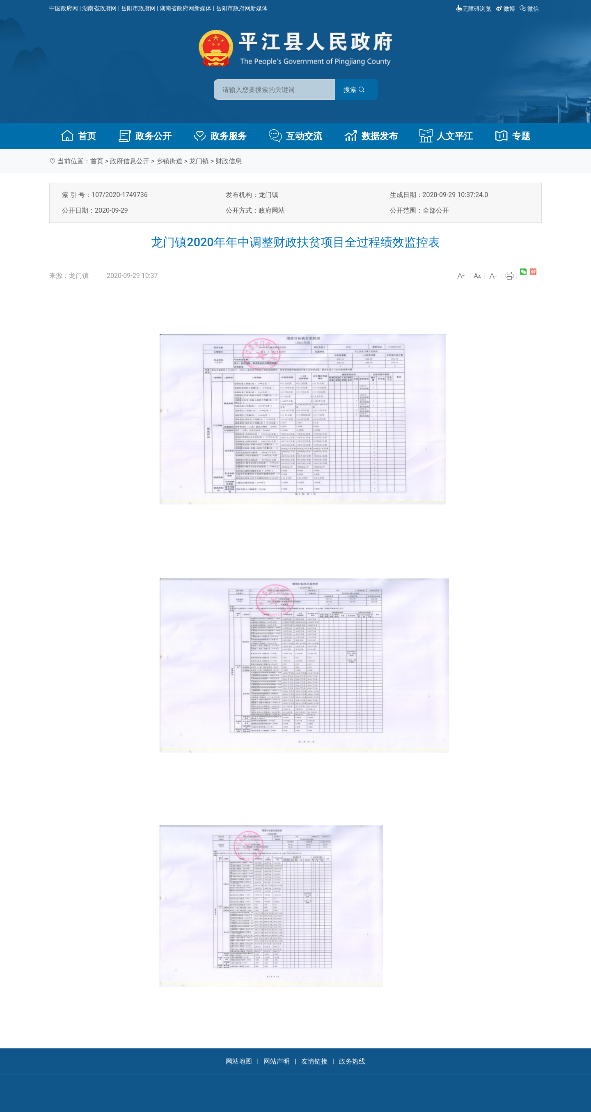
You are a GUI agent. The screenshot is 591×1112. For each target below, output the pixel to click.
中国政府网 (63, 8)
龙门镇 (199, 161)
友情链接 (314, 1061)
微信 (530, 8)
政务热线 (352, 1061)
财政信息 (228, 161)
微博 (506, 8)
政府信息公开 (129, 161)
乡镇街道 (169, 161)
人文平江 (446, 136)
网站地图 (239, 1061)
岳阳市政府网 (138, 8)
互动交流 (295, 136)
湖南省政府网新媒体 (185, 8)
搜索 (354, 90)
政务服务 (220, 136)
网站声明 (276, 1061)
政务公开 (145, 136)
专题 (512, 136)
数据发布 (371, 136)
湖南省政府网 (99, 8)
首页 (78, 136)
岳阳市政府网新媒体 (242, 8)
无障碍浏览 (473, 8)
